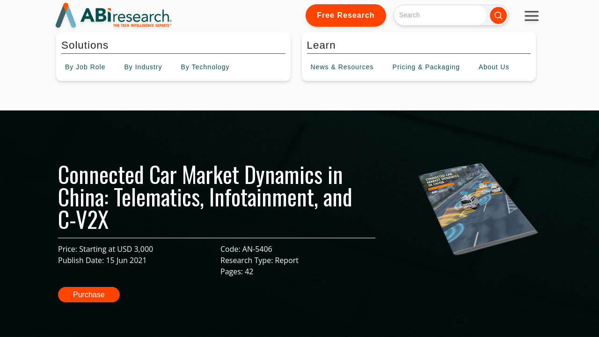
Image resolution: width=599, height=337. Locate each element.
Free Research (345, 15)
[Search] (440, 15)
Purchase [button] (89, 295)
